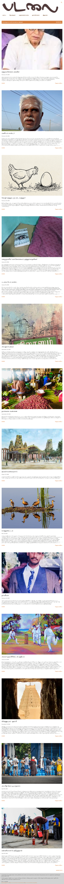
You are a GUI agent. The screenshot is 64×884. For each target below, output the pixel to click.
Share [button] (3, 83)
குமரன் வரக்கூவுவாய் (10, 471)
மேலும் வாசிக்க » (58, 83)
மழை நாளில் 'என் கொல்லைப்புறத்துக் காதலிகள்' (19, 259)
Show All (59, 22)
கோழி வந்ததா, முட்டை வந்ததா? (14, 198)
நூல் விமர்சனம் (35, 15)
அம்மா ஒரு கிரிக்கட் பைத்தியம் (13, 657)
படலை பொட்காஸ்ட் (9, 282)
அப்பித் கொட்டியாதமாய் (11, 786)
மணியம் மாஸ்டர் (8, 133)
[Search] (61, 2)
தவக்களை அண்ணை (9, 411)
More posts (59, 870)
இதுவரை (44, 15)
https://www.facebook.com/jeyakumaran (17, 882)
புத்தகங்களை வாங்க (23, 15)
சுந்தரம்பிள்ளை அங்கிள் (10, 72)
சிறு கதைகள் (12, 15)
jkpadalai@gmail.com (5, 882)
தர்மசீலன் (5, 595)
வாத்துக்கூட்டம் (7, 531)
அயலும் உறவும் (8, 347)
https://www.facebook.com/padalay (31, 882)
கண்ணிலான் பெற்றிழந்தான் (12, 851)
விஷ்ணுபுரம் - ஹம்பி (9, 721)
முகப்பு (3, 15)
